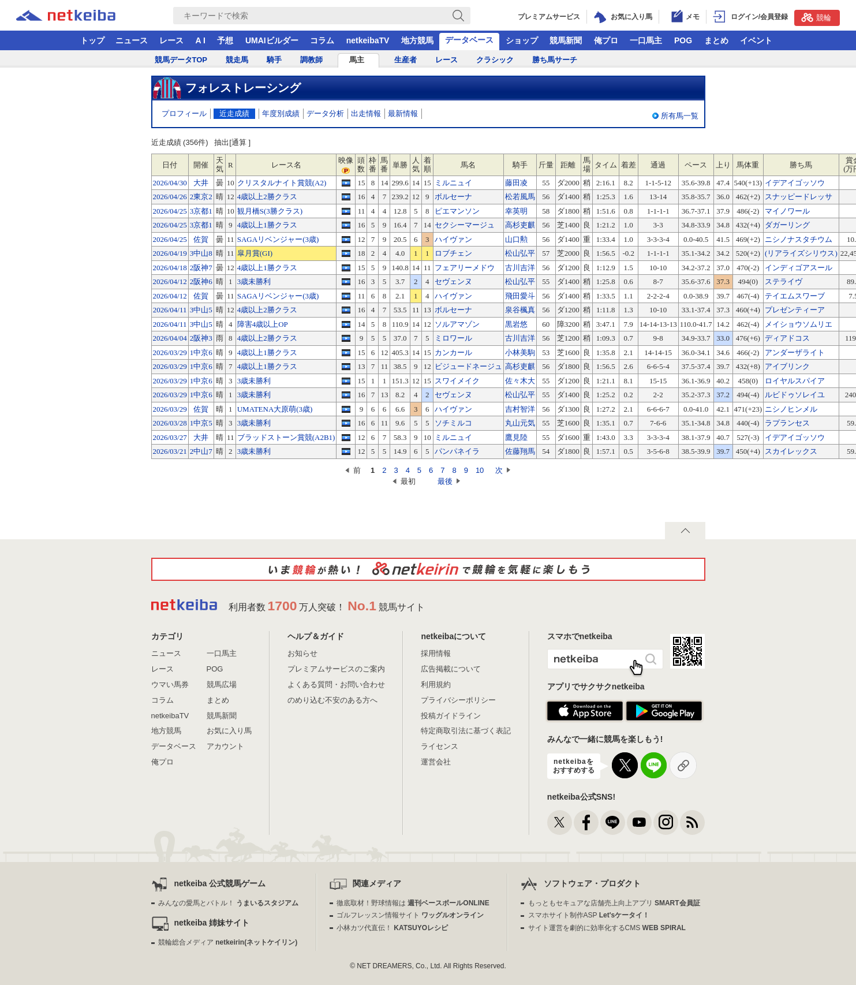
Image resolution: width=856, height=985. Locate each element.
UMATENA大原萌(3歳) (275, 409)
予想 (225, 40)
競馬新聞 (566, 40)
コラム (322, 40)
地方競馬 (417, 40)
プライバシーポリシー (458, 700)
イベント (756, 40)
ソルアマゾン (457, 324)
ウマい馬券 (170, 684)
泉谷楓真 (520, 309)
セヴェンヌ (453, 281)
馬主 (356, 59)
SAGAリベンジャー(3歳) (278, 239)
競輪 (816, 17)
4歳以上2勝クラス (267, 196)
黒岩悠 (516, 324)
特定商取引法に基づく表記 (466, 730)
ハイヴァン (453, 239)
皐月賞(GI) (254, 253)
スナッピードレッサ (798, 196)
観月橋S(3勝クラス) (269, 211)
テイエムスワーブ (795, 296)
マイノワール (787, 211)
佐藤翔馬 (520, 451)
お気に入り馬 (229, 730)
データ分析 (325, 113)
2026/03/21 (170, 451)
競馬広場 (222, 684)
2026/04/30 (170, 182)
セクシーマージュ (465, 225)
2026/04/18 (170, 267)
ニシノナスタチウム (798, 239)
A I (200, 40)
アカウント (225, 746)
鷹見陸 (516, 437)
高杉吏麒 (520, 225)
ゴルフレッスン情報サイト (410, 915)
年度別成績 (281, 113)
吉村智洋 (520, 409)
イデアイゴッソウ (795, 182)
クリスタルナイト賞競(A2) (282, 182)
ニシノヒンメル (791, 409)
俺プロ (606, 40)
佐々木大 (520, 380)
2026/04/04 (170, 338)
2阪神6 (201, 281)
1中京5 (201, 423)
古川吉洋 (520, 267)
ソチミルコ (453, 423)
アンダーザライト (795, 352)
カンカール (453, 352)
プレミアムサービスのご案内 (336, 669)
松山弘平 (520, 253)
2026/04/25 (170, 211)
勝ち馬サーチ (554, 59)
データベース (469, 39)
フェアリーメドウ (465, 267)
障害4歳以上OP (262, 324)
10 (480, 470)
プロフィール (184, 113)
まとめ (716, 40)
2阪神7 (201, 267)
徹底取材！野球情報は (413, 903)
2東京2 (201, 196)
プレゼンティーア (795, 309)
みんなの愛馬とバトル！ (228, 903)
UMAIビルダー (271, 40)
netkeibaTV (368, 40)
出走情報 (366, 113)
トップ (92, 40)
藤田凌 (516, 182)
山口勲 (516, 239)
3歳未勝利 (254, 281)
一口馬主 (646, 40)
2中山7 (201, 451)
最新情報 (403, 113)
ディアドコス (787, 338)
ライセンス (439, 746)
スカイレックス (791, 451)
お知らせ (302, 653)
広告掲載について (451, 669)
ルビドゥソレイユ (795, 394)
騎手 (274, 59)
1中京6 (201, 352)
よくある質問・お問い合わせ (336, 684)
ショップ (522, 40)
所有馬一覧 (679, 115)
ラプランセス (787, 423)
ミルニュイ (453, 182)
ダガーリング (787, 225)
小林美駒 (520, 352)
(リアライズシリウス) (801, 253)
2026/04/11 (170, 309)
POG (683, 40)
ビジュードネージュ (468, 366)
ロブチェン (453, 253)
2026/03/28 (170, 423)
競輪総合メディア (227, 942)
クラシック (495, 59)
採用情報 (436, 653)
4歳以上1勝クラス (267, 225)
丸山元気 (520, 423)
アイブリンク (787, 366)
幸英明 (516, 211)
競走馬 (237, 59)
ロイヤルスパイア (795, 380)
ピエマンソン (457, 211)
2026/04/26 (170, 196)
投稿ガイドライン (451, 715)
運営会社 (436, 762)
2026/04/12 (170, 281)
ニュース (131, 40)
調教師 (311, 59)
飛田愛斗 (520, 296)
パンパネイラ (457, 451)
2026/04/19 (170, 253)
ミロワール (453, 338)
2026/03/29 (170, 352)
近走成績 (234, 113)
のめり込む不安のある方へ (332, 700)
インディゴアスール (798, 267)
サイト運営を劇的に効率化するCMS (607, 928)
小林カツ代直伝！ (392, 928)
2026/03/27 (170, 437)
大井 (200, 182)
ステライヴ (783, 281)
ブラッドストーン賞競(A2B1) (286, 437)
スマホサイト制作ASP (589, 915)
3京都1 (201, 211)
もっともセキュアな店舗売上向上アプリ (614, 903)
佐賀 (200, 239)
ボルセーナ (453, 196)
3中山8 (201, 253)
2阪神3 (201, 338)
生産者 (405, 59)
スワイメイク (457, 380)
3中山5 (201, 309)
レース (171, 40)
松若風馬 (520, 196)
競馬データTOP (181, 59)
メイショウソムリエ (798, 324)
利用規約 (436, 684)
